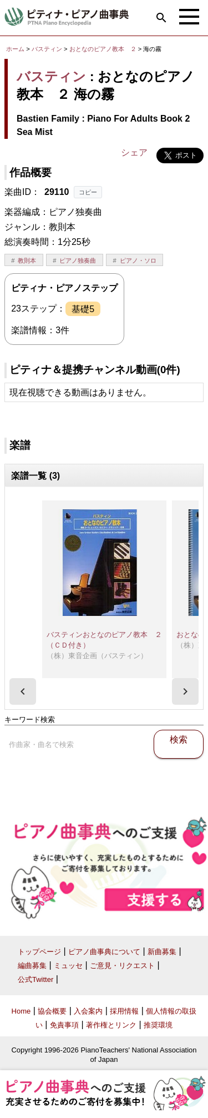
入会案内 (88, 1011)
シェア (134, 152)
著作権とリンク (111, 1025)
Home (21, 1011)
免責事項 (64, 1025)
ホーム (15, 49)
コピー (88, 192)
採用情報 (124, 1011)
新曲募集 (162, 951)
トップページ (39, 951)
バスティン (47, 49)
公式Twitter (35, 979)
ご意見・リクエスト (122, 965)
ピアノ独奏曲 (77, 260)
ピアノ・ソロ (138, 260)
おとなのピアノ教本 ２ (103, 49)
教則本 (27, 260)
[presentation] (22, 691)
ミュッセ (68, 965)
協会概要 (52, 1011)
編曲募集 (32, 965)
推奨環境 (158, 1025)
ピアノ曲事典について (104, 951)
